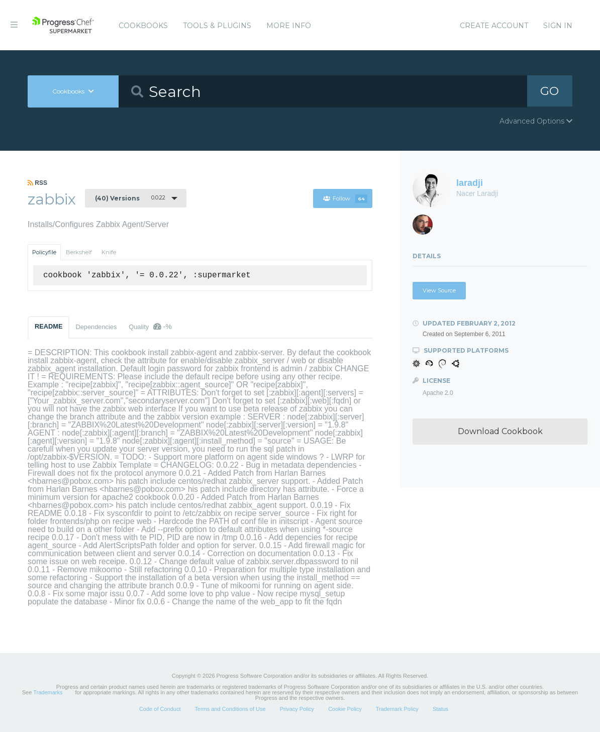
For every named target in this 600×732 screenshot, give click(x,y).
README (48, 326)
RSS (37, 182)
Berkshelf (79, 252)
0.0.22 (130, 198)
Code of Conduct (160, 709)
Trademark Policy (397, 709)
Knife (109, 252)
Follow (345, 198)
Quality (150, 327)
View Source (439, 290)
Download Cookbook (500, 431)
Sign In (557, 25)
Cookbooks (143, 25)
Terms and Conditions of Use (229, 709)
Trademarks (47, 692)
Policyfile (44, 252)
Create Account (494, 25)
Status (440, 709)
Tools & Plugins (217, 25)
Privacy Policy (297, 709)
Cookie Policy (345, 709)
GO (549, 91)
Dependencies (96, 327)
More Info (288, 25)
